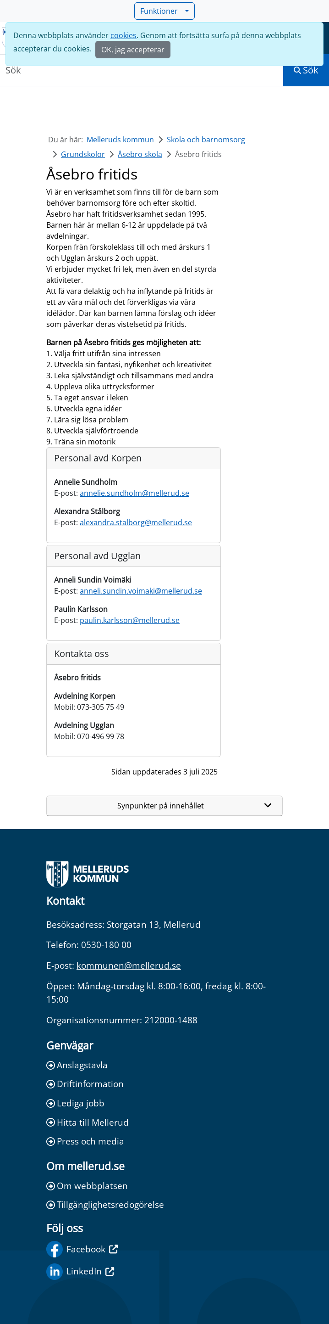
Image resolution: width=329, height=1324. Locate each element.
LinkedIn (80, 1271)
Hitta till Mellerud (87, 1122)
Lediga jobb (75, 1103)
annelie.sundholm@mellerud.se (134, 493)
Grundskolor (83, 154)
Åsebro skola (140, 154)
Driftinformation (85, 1083)
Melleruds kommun (120, 140)
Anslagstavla (77, 1065)
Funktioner (161, 11)
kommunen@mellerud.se (129, 965)
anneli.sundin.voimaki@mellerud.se (141, 591)
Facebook (82, 1249)
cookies (123, 35)
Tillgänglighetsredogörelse (105, 1204)
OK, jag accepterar (132, 50)
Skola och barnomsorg (206, 140)
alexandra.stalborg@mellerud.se (136, 522)
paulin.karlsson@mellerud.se (130, 620)
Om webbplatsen (87, 1185)
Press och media (85, 1141)
